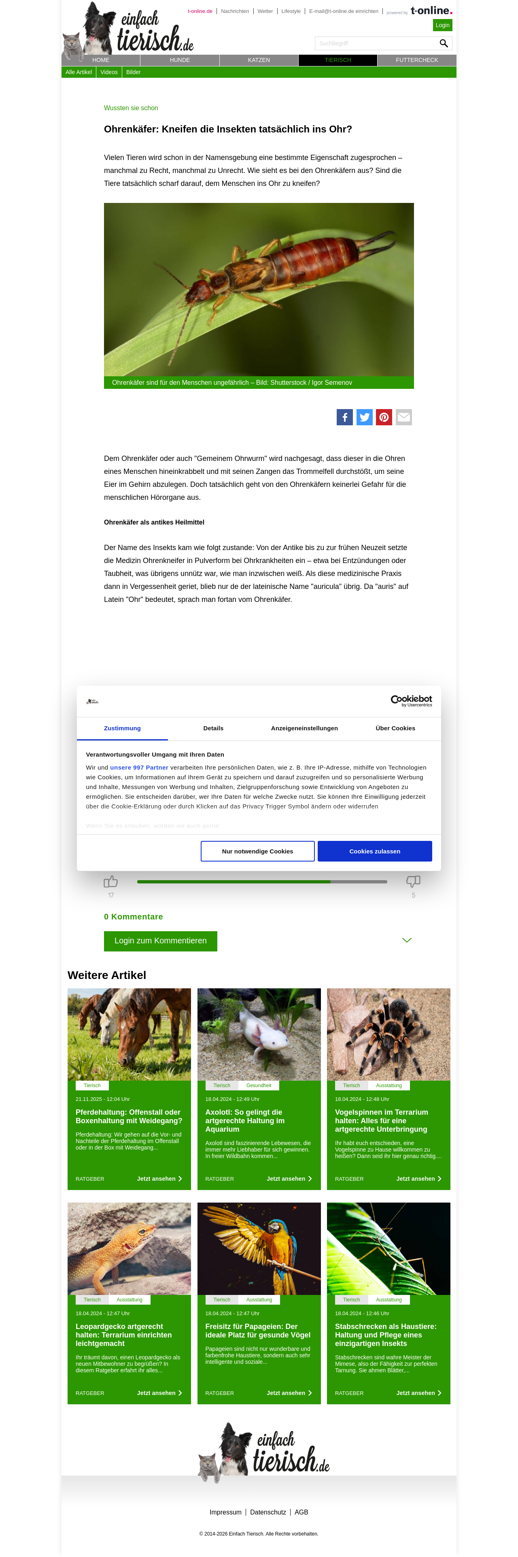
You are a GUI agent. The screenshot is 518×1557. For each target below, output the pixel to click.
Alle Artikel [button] (79, 72)
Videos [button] (109, 72)
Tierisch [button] (338, 60)
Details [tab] (214, 728)
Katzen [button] (259, 60)
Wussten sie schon (131, 108)
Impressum (226, 1512)
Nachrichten (235, 11)
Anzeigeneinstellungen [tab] (304, 728)
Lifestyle (291, 11)
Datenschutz (268, 1512)
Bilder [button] (133, 72)
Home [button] (100, 60)
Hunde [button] (180, 60)
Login (443, 25)
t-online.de (200, 11)
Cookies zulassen (374, 851)
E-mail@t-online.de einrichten (343, 11)
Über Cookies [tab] (396, 728)
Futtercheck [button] (417, 60)
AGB (301, 1512)
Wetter (265, 11)
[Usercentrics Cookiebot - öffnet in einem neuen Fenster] (396, 701)
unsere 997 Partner (139, 767)
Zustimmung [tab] (122, 728)
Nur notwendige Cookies (257, 851)
